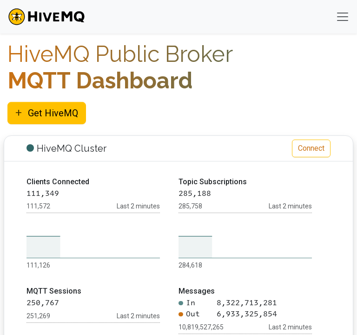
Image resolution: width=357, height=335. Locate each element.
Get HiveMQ (46, 112)
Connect (311, 148)
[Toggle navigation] (342, 16)
